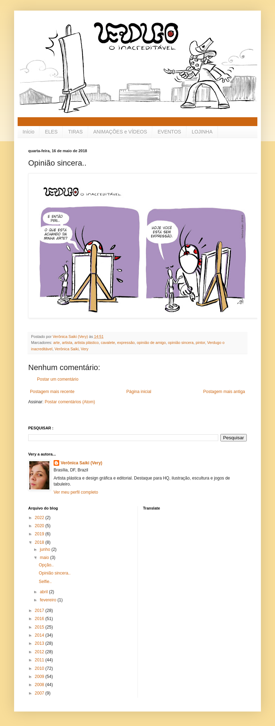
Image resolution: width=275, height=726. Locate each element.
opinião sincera (181, 342)
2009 (40, 676)
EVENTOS (169, 132)
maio (45, 557)
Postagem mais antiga (224, 391)
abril (44, 591)
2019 (40, 533)
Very (84, 349)
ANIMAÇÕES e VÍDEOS (120, 132)
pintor (200, 342)
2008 (40, 684)
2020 (40, 525)
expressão (126, 342)
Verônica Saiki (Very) (81, 462)
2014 (40, 635)
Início (28, 132)
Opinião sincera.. (55, 573)
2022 (40, 517)
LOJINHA (202, 132)
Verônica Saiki (67, 349)
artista (67, 342)
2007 (40, 693)
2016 (40, 618)
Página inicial (138, 391)
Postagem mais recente (52, 391)
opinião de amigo (151, 342)
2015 (40, 627)
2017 (40, 610)
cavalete (108, 342)
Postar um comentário (57, 379)
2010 (40, 668)
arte (56, 342)
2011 (40, 659)
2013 (40, 643)
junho (45, 549)
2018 (40, 542)
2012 (40, 651)
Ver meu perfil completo (76, 492)
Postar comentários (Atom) (70, 401)
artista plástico (86, 342)
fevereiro (48, 599)
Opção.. (46, 565)
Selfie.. (45, 581)
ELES (51, 132)
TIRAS (75, 132)
